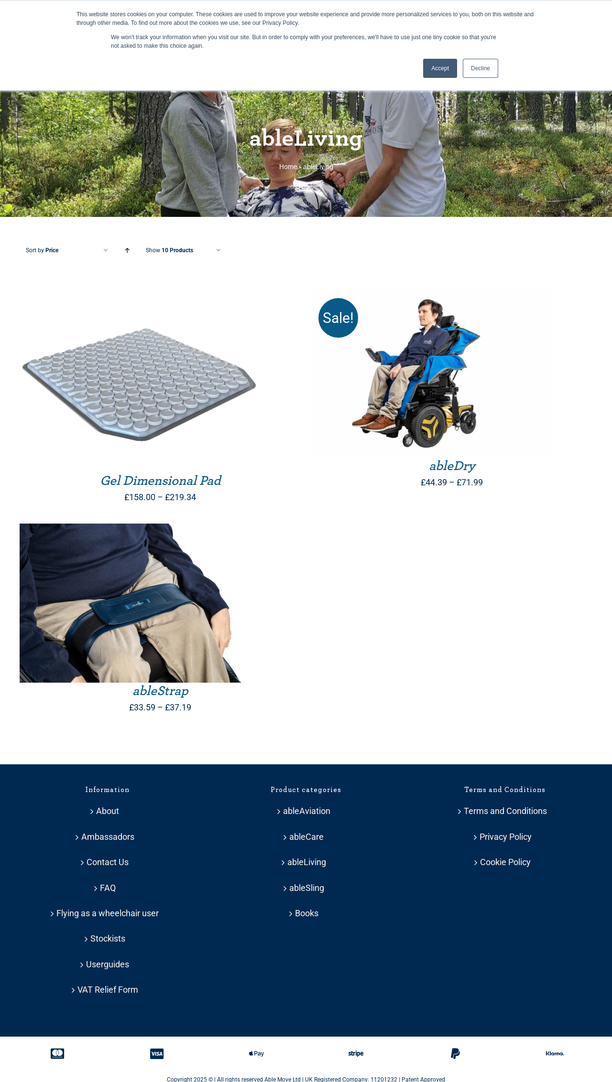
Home (288, 167)
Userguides (107, 964)
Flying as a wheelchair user (107, 913)
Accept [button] (440, 68)
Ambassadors (107, 837)
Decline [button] (480, 68)
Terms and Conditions (505, 811)
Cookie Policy (505, 862)
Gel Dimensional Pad (160, 481)
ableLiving (306, 862)
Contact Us (108, 862)
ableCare (306, 837)
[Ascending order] (127, 250)
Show (169, 250)
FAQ (108, 888)
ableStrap (160, 691)
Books (306, 913)
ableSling (306, 888)
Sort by (42, 250)
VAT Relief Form (107, 990)
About (107, 811)
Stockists (107, 938)
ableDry (452, 466)
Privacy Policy (506, 837)
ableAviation (306, 811)
